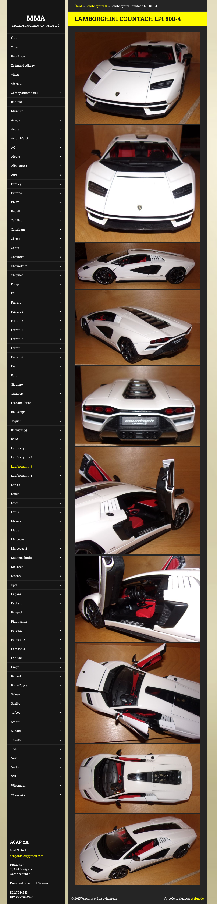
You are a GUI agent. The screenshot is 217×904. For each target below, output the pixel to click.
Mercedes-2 (19, 548)
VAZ (14, 758)
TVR (14, 749)
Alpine (15, 157)
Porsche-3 (18, 649)
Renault (16, 676)
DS (13, 293)
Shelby (15, 703)
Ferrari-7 (17, 357)
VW (13, 776)
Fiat (14, 366)
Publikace (18, 56)
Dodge (15, 284)
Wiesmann (18, 785)
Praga (15, 667)
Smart (15, 722)
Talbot (15, 712)
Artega (15, 120)
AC (13, 147)
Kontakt (16, 102)
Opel (14, 585)
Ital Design (18, 412)
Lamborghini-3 (21, 466)
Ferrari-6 (17, 348)
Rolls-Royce (19, 685)
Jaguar (16, 421)
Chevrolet (17, 257)
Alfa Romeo (19, 166)
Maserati (17, 521)
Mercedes (17, 539)
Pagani (16, 594)
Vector (15, 767)
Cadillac (16, 220)
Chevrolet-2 (19, 266)
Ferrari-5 (17, 339)
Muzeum (17, 111)
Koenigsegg (19, 430)
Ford (14, 375)
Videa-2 (16, 84)
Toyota (16, 740)
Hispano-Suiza (21, 403)
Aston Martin (20, 138)
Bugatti (16, 211)
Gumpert (17, 393)
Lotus (15, 512)
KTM (14, 439)
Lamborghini (20, 448)
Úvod (14, 38)
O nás (15, 47)
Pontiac (16, 658)
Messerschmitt (21, 558)
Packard (17, 603)
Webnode (197, 898)
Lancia (15, 485)
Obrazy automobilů (24, 93)
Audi (14, 175)
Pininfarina (19, 621)
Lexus (15, 494)
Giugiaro (17, 384)
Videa (15, 74)
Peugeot (16, 612)
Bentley (16, 184)
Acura (15, 129)
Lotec (14, 503)
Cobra (15, 248)
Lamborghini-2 (21, 457)
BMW (15, 202)
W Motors (18, 795)
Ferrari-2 (17, 311)
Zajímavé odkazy (23, 65)
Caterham (18, 229)
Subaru (16, 731)
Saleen (15, 694)
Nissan (16, 576)
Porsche (16, 630)
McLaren (17, 567)
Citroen (16, 239)
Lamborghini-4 (21, 476)
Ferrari (16, 302)
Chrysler (17, 275)
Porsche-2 (18, 640)
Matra (15, 530)
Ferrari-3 (17, 321)
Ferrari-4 (17, 330)
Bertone (16, 193)
